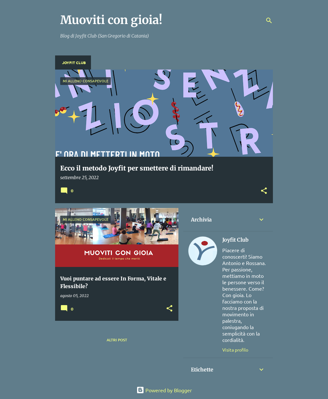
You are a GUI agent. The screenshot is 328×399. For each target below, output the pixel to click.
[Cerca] (269, 20)
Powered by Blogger (164, 390)
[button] (264, 191)
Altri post (117, 340)
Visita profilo (235, 350)
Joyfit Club (74, 62)
